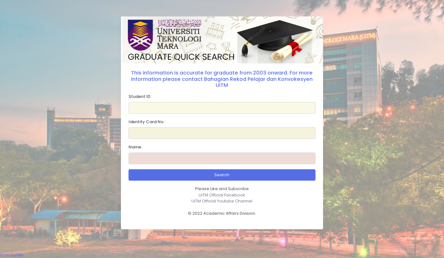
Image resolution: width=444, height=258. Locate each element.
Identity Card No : (147, 122)
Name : (136, 147)
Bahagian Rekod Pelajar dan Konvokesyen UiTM (258, 82)
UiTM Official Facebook (222, 195)
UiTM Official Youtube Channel (221, 201)
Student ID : (140, 96)
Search (221, 175)
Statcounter (12, 255)
